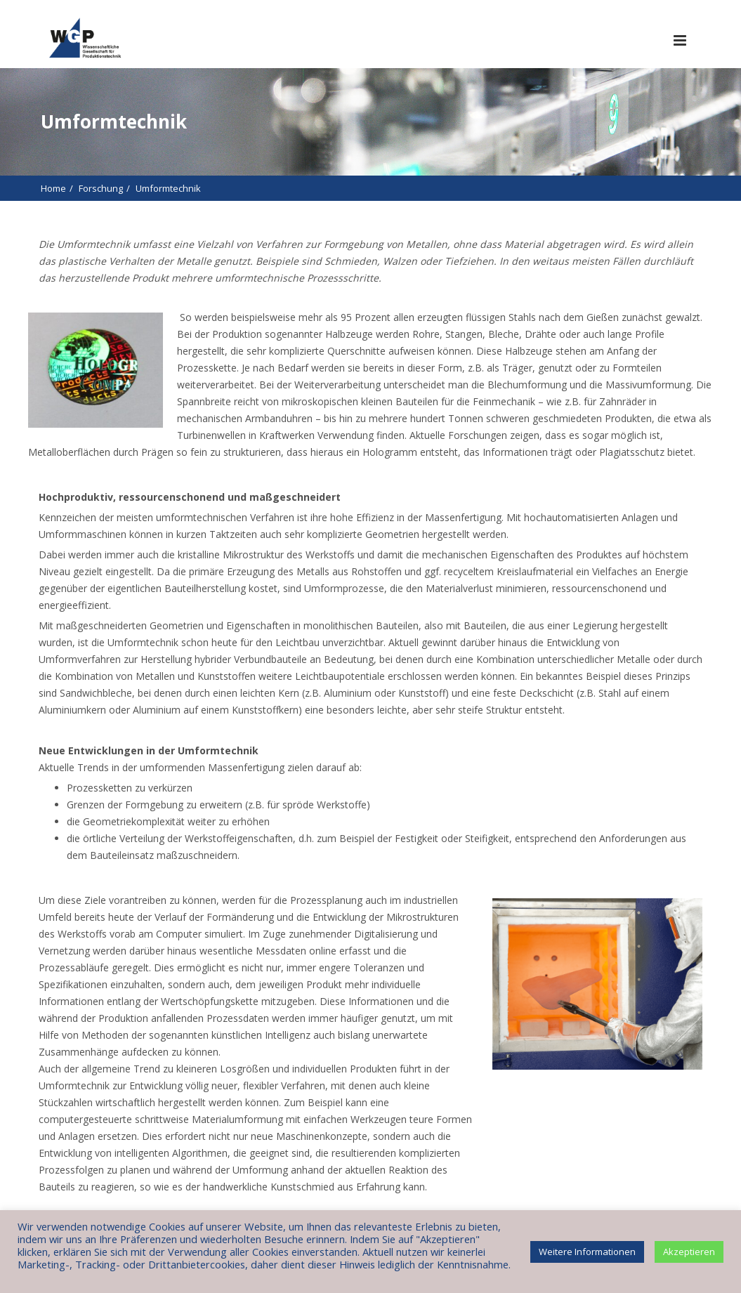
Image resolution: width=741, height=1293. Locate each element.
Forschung (101, 188)
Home (53, 188)
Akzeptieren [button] (689, 1251)
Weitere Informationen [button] (587, 1251)
